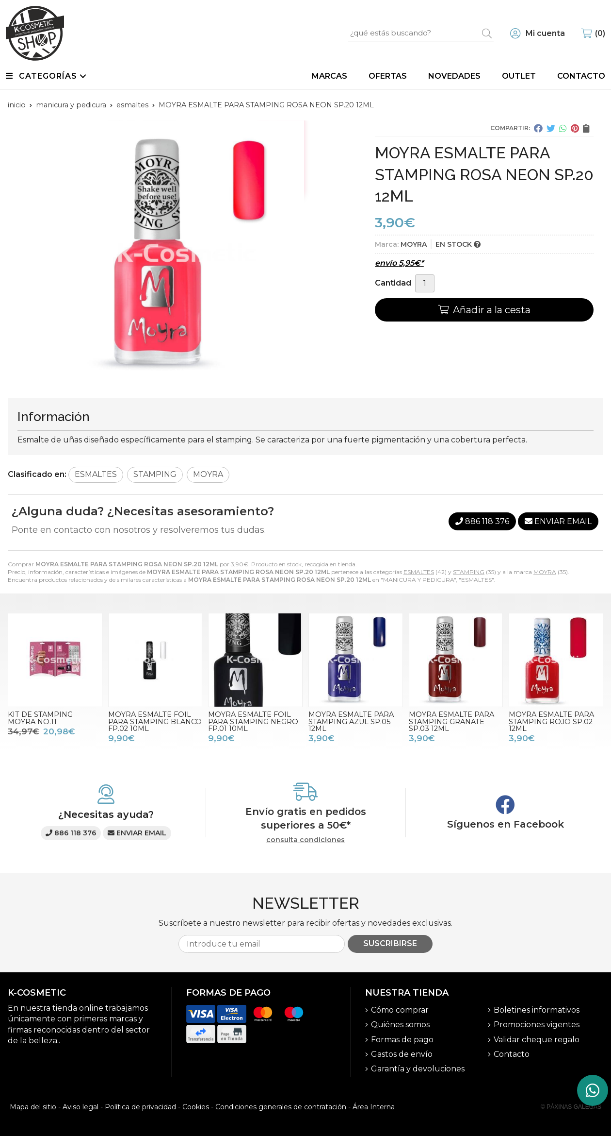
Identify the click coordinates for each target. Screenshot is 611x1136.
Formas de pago (402, 1039)
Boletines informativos (536, 1010)
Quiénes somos (400, 1024)
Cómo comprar (400, 1010)
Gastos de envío (402, 1054)
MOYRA (544, 572)
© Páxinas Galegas (571, 1106)
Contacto (512, 1054)
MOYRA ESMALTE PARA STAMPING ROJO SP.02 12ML (551, 721)
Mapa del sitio (33, 1106)
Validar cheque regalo (536, 1039)
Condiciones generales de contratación (280, 1106)
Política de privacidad (140, 1106)
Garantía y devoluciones (418, 1068)
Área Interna (374, 1106)
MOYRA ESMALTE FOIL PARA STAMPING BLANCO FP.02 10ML (155, 721)
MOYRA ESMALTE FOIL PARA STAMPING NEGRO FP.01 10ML (253, 721)
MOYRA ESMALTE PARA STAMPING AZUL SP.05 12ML (351, 721)
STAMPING (468, 572)
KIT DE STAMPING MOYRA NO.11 (40, 718)
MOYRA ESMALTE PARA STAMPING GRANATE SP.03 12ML (451, 721)
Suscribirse (390, 943)
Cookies (195, 1106)
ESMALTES (418, 572)
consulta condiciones (305, 840)
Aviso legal (80, 1106)
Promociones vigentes (536, 1024)
